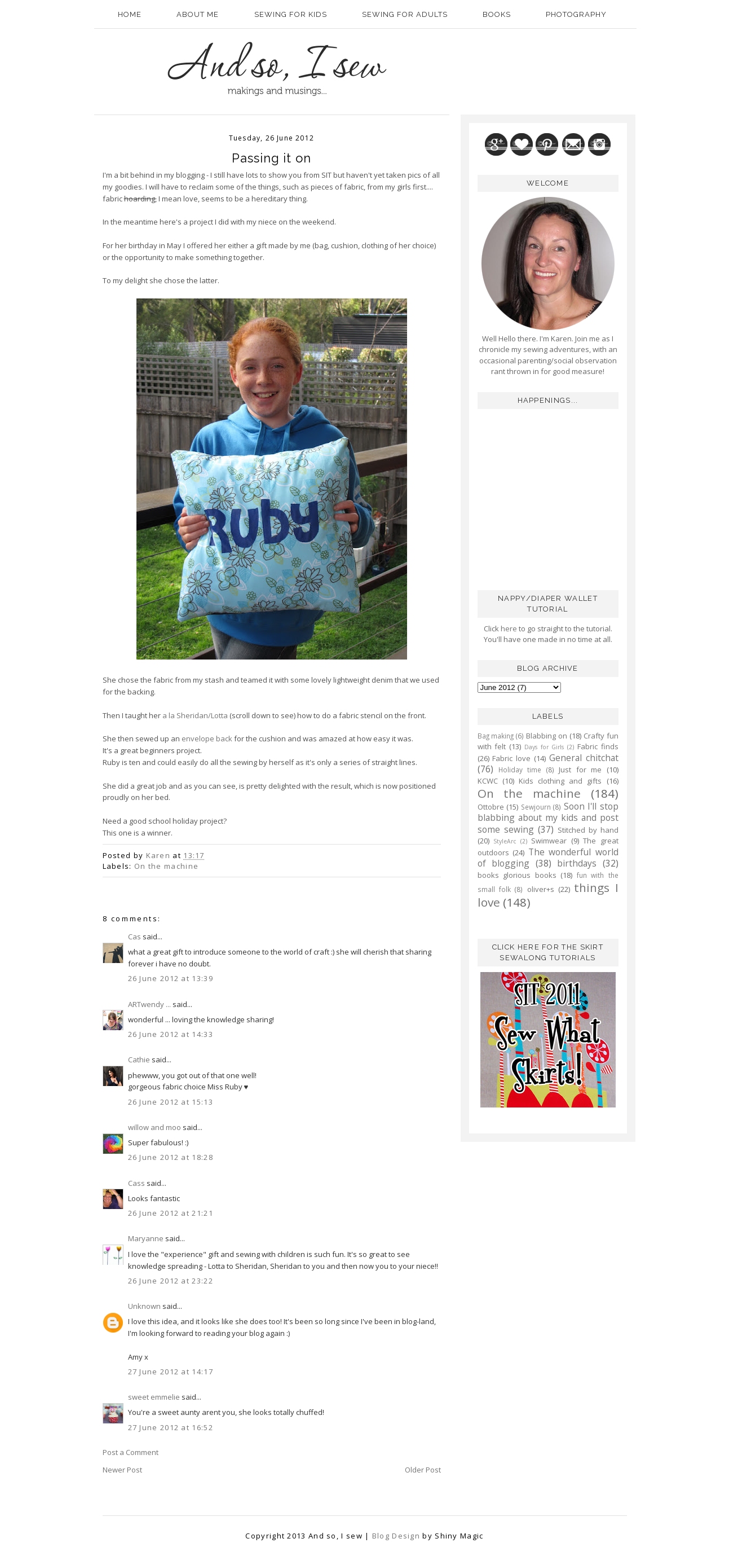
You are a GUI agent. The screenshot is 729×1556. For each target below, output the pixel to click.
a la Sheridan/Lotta (195, 715)
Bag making (496, 735)
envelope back (207, 738)
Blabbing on (546, 736)
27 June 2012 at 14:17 (170, 1371)
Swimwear (549, 841)
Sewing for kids (290, 14)
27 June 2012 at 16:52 (170, 1427)
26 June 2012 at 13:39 (170, 978)
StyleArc (504, 841)
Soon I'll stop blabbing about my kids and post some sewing (548, 818)
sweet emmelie (154, 1397)
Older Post (423, 1470)
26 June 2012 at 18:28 (170, 1157)
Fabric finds (597, 746)
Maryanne (146, 1238)
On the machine (166, 866)
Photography (576, 14)
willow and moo (154, 1127)
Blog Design (396, 1536)
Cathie (139, 1059)
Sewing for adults (405, 14)
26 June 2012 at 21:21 (170, 1213)
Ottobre (491, 807)
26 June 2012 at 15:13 (170, 1102)
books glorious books (517, 875)
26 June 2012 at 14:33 (170, 1034)
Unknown (144, 1306)
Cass (136, 1183)
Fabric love (511, 758)
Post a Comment (130, 1452)
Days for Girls (544, 747)
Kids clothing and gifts (560, 781)
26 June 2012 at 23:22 (170, 1281)
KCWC (488, 781)
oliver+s (540, 889)
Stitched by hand (588, 830)
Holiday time (519, 769)
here (508, 628)
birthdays (577, 863)
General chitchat (583, 757)
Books (497, 14)
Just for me (580, 769)
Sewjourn (536, 806)
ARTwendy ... (149, 1004)
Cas (134, 936)
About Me (197, 14)
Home (130, 14)
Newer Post (122, 1470)
